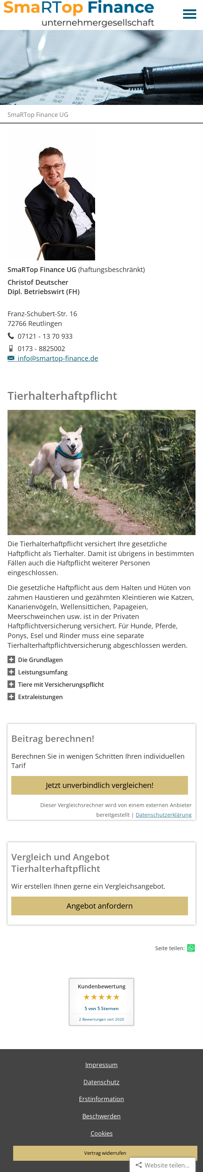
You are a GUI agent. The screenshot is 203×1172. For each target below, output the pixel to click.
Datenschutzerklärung (164, 814)
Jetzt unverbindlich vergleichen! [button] (99, 785)
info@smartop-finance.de (53, 358)
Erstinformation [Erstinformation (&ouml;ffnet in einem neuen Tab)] (101, 1099)
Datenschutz (101, 1082)
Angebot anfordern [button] (100, 906)
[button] (40, 659)
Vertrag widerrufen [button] (105, 1153)
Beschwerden (101, 1116)
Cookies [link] (102, 1133)
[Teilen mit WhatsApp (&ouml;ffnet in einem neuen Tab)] (191, 948)
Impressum (101, 1065)
